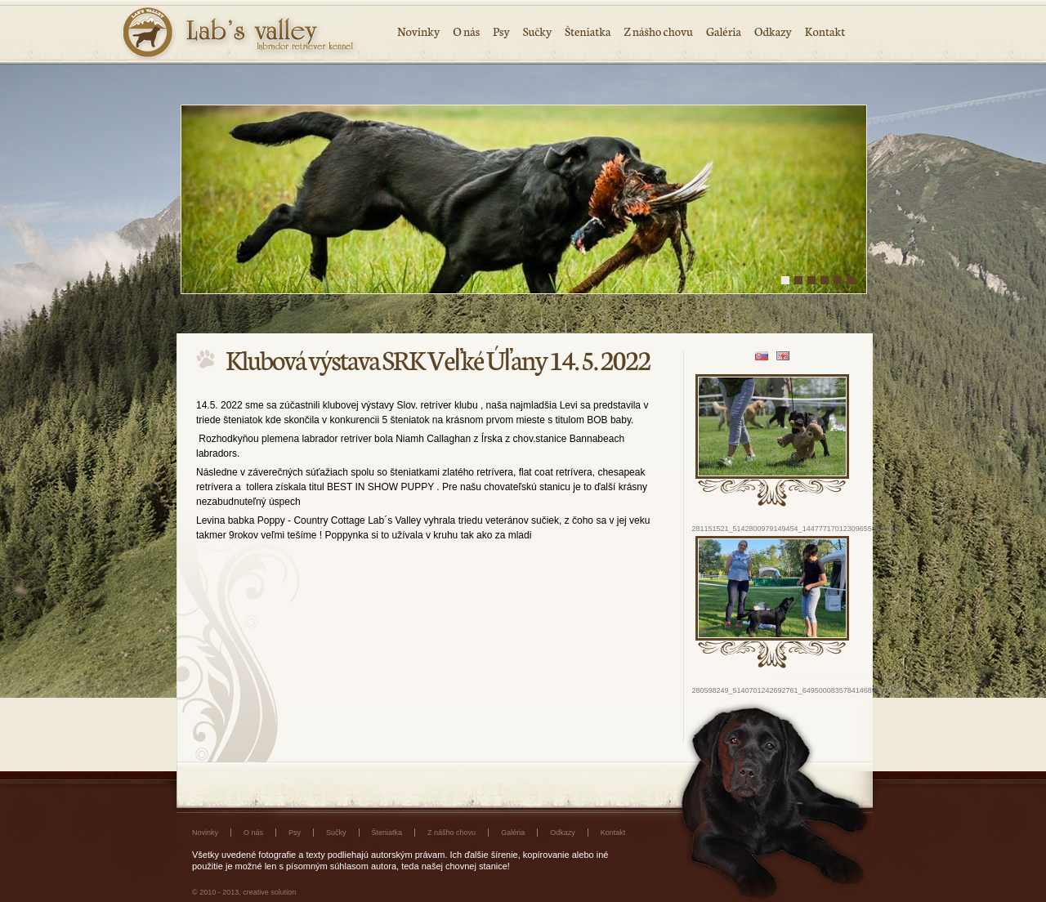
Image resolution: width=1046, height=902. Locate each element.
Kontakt (825, 31)
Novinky (418, 31)
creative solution (269, 892)
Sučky (537, 31)
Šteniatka (587, 31)
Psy (501, 31)
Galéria (723, 31)
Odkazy (773, 31)
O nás (466, 31)
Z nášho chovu (658, 31)
